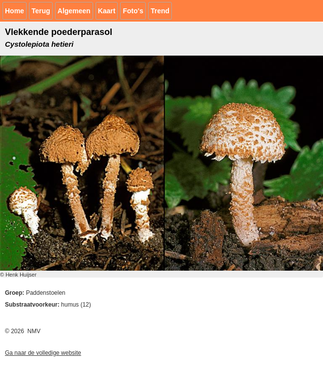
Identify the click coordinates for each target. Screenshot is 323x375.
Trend (160, 11)
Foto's (133, 11)
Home (14, 11)
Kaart (107, 11)
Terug (41, 11)
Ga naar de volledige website (43, 352)
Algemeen (74, 11)
